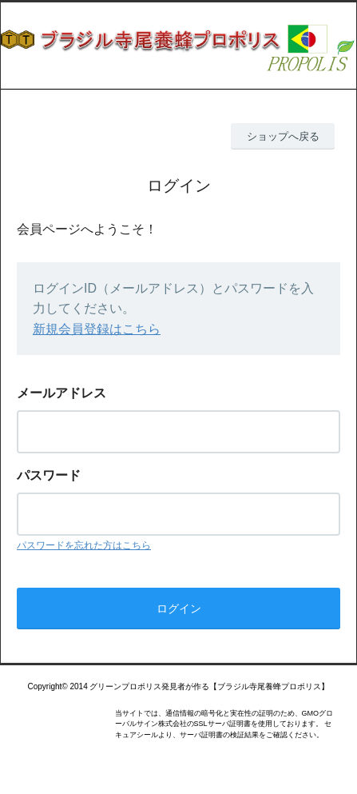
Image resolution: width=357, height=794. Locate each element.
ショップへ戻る (283, 136)
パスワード (49, 475)
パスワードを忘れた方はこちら (84, 545)
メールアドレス (61, 393)
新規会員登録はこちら (97, 329)
